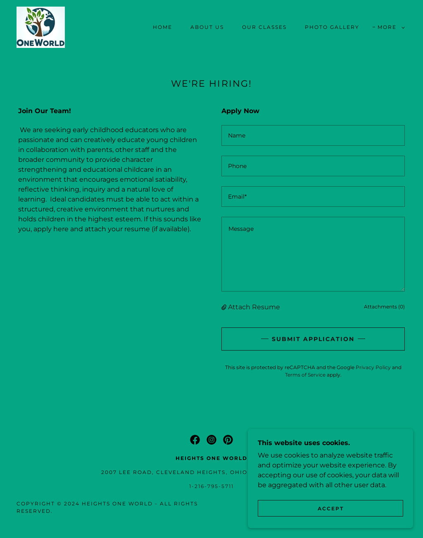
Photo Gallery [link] (332, 27)
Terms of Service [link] (305, 375)
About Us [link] (207, 27)
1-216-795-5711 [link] (211, 486)
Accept (331, 508)
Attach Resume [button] (254, 307)
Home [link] (162, 27)
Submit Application (313, 339)
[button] (389, 27)
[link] (41, 27)
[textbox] (313, 135)
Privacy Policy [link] (373, 367)
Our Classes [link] (264, 27)
